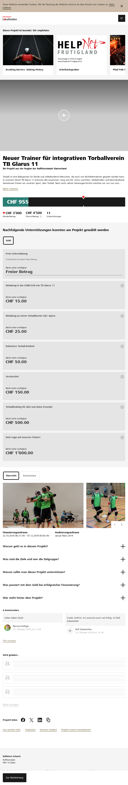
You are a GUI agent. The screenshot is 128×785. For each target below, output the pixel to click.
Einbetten (30, 729)
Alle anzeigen (9, 640)
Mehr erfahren (10, 189)
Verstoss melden (48, 729)
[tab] (8, 240)
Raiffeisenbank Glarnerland (52, 168)
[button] (121, 18)
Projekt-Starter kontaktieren (76, 729)
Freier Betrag (19, 271)
